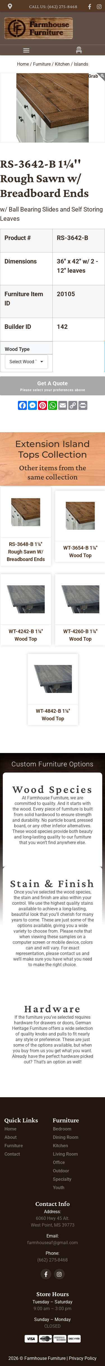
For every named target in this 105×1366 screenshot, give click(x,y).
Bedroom (62, 1129)
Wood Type (17, 349)
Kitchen (60, 1145)
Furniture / (43, 64)
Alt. (52, 1218)
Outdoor (61, 1170)
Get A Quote (52, 386)
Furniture (13, 1145)
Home (10, 1129)
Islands (81, 64)
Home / (24, 64)
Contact (12, 1154)
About (10, 1137)
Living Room (65, 1154)
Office (59, 1162)
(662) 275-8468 (52, 1260)
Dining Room (65, 1137)
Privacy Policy (83, 1358)
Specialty (62, 1179)
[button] (26, 50)
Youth (58, 1187)
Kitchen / (64, 64)
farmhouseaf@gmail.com (52, 1242)
